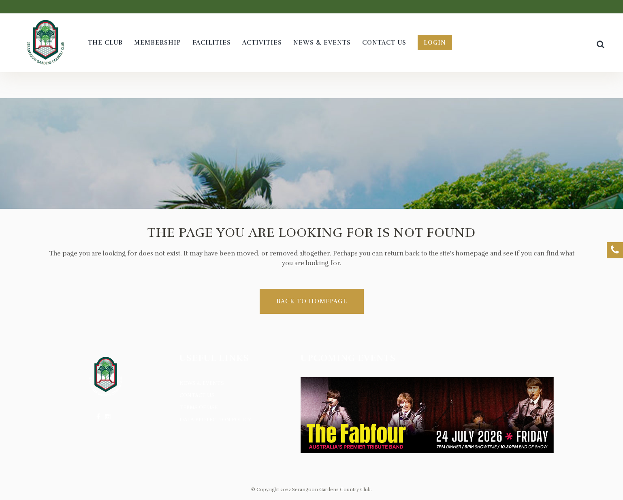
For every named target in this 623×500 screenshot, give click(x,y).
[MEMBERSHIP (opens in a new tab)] (157, 42)
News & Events (201, 383)
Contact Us (197, 395)
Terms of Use (198, 407)
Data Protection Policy (215, 419)
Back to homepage (311, 301)
